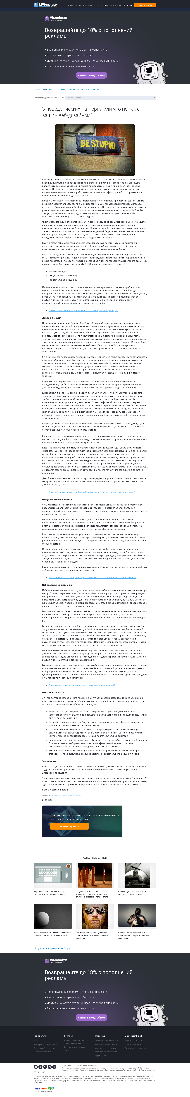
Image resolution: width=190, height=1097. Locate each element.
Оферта (67, 1050)
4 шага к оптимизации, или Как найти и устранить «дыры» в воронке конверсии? (92, 492)
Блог (36, 1040)
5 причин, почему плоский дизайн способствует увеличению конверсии (51, 892)
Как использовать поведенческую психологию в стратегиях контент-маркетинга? (92, 577)
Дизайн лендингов (133, 1044)
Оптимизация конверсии (136, 1048)
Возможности (74, 5)
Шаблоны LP (89, 5)
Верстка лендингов (133, 1040)
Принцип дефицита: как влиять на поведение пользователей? (82, 685)
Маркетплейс (100, 1055)
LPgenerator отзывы (43, 1051)
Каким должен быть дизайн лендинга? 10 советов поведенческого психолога (52, 934)
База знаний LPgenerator (45, 1048)
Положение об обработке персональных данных (76, 1041)
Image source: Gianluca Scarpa (72, 795)
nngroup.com (57, 795)
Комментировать (69, 826)
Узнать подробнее (92, 75)
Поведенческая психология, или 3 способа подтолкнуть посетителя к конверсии (134, 935)
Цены (99, 5)
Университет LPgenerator (45, 1044)
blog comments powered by (52, 948)
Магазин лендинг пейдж (105, 1048)
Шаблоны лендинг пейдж (105, 1044)
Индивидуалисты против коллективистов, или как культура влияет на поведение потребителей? (93, 894)
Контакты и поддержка (74, 1047)
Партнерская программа (105, 1051)
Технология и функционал (106, 1040)
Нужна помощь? (117, 5)
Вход (129, 5)
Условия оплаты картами (44, 1091)
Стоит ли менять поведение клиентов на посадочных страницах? (83, 310)
